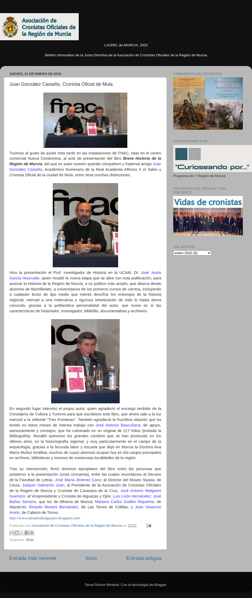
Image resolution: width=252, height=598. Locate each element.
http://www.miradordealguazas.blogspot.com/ (45, 518)
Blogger (160, 585)
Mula (30, 540)
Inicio (91, 558)
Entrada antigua (144, 558)
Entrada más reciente (32, 558)
